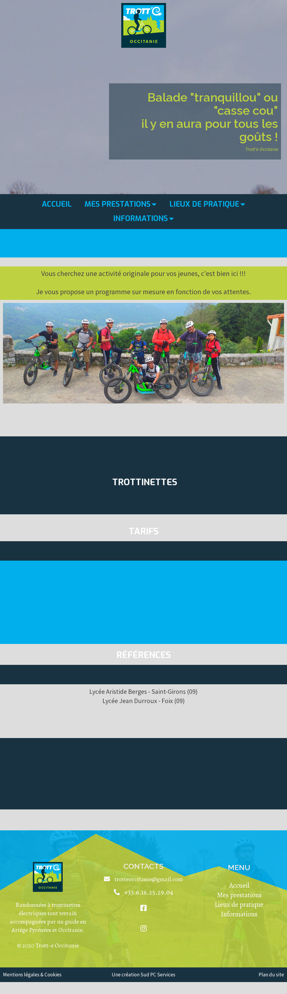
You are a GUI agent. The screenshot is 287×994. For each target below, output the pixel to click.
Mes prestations (239, 895)
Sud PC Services (157, 974)
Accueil (239, 885)
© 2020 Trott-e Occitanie (48, 945)
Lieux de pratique (239, 904)
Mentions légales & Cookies (32, 974)
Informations (239, 914)
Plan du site (271, 974)
